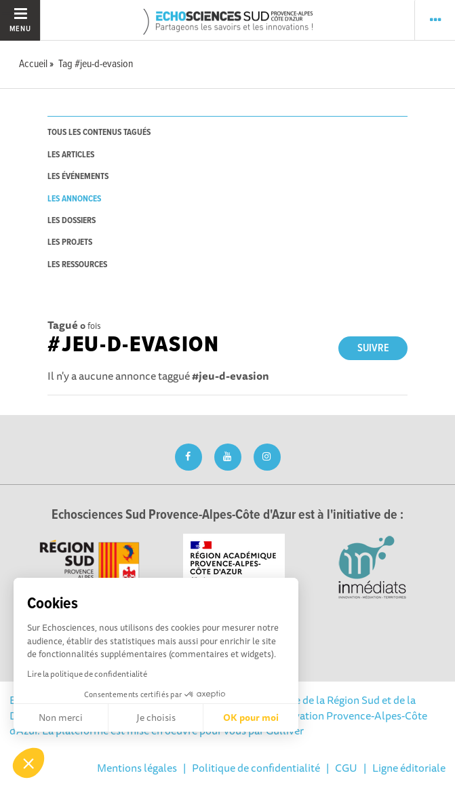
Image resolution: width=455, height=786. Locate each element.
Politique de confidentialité (256, 768)
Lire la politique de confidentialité (87, 673)
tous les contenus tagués (99, 132)
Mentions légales (137, 768)
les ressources (77, 265)
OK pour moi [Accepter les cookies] (251, 717)
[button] (28, 763)
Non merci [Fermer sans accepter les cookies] (61, 717)
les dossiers (71, 221)
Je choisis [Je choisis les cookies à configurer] (156, 717)
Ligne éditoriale (409, 768)
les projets (69, 242)
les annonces (74, 199)
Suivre (373, 348)
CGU (346, 768)
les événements (77, 176)
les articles (70, 155)
